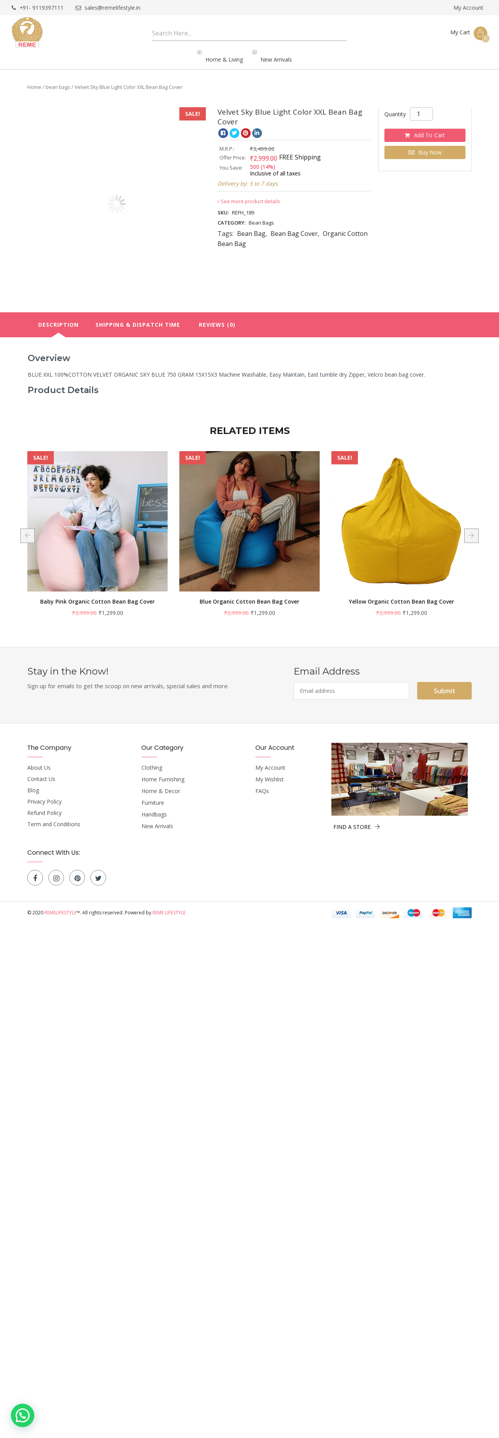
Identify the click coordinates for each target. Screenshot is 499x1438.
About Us (39, 761)
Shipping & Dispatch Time (138, 318)
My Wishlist (269, 773)
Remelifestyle (60, 906)
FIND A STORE (356, 820)
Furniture (153, 796)
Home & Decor (161, 784)
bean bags (58, 80)
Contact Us (41, 772)
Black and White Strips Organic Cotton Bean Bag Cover (97, 598)
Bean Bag (251, 227)
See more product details (249, 194)
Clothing (152, 761)
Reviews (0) (217, 318)
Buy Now (430, 145)
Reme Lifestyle (169, 906)
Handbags (154, 808)
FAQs (262, 784)
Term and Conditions (53, 817)
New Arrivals (157, 819)
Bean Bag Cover (294, 227)
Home (34, 80)
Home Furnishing (163, 773)
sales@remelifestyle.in (108, 8)
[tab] (58, 318)
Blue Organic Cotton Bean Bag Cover (401, 595)
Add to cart (429, 128)
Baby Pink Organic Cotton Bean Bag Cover (249, 595)
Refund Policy (44, 806)
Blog (33, 783)
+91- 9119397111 (38, 8)
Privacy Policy (44, 795)
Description (58, 318)
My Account (468, 8)
